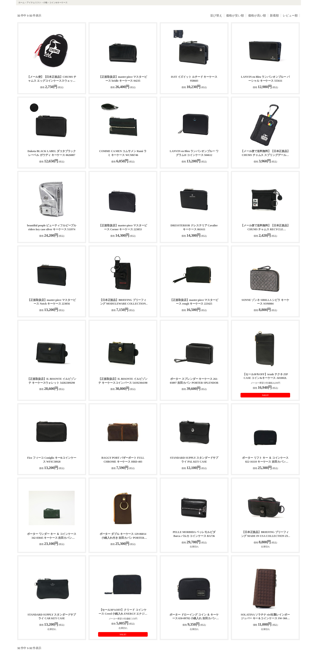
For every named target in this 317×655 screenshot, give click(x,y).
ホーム (21, 2)
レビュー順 (290, 15)
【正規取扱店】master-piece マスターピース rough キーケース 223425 (194, 301)
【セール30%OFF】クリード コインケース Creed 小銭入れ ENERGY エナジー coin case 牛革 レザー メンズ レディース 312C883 (123, 612)
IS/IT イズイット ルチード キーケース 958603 (194, 78)
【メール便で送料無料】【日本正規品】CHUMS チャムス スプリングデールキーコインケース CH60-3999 (265, 153)
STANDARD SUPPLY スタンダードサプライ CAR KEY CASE (52, 616)
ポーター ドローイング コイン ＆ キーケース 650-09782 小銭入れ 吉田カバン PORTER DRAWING (194, 617)
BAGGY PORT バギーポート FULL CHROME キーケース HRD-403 (122, 459)
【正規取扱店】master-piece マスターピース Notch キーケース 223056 (52, 301)
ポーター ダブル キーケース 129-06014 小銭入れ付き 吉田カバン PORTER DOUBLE (123, 536)
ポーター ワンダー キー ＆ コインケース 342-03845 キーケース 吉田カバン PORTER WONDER (51, 536)
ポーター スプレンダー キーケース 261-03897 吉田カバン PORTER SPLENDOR (194, 380)
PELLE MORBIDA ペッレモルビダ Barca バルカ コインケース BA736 (194, 534)
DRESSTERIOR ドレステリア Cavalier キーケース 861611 (194, 227)
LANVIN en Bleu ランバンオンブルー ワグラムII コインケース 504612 (194, 153)
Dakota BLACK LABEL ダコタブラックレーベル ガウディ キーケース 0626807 (52, 153)
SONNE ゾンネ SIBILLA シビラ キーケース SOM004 (265, 301)
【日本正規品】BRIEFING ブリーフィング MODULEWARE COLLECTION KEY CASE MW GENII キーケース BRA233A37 (122, 302)
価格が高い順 (257, 15)
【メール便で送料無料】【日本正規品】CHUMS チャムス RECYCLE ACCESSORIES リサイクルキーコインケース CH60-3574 (265, 227)
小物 (45, 2)
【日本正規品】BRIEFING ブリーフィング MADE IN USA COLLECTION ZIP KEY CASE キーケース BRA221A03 (265, 534)
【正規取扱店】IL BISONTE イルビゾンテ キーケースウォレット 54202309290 (51, 380)
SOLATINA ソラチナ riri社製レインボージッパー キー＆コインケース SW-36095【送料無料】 (265, 617)
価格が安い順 (235, 15)
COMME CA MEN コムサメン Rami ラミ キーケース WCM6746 (123, 153)
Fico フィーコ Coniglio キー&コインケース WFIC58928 (51, 459)
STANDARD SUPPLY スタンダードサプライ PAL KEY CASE (194, 459)
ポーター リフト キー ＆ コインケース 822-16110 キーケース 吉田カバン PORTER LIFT (265, 460)
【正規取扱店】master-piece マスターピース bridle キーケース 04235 (123, 78)
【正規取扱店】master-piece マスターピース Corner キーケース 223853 (123, 227)
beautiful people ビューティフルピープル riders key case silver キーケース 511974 (51, 227)
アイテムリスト (34, 2)
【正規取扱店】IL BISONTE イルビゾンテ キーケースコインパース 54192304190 (122, 380)
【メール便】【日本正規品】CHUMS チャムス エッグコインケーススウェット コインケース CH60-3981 (51, 79)
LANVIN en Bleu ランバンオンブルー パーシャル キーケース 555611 (265, 78)
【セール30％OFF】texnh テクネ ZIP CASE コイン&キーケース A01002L (265, 376)
